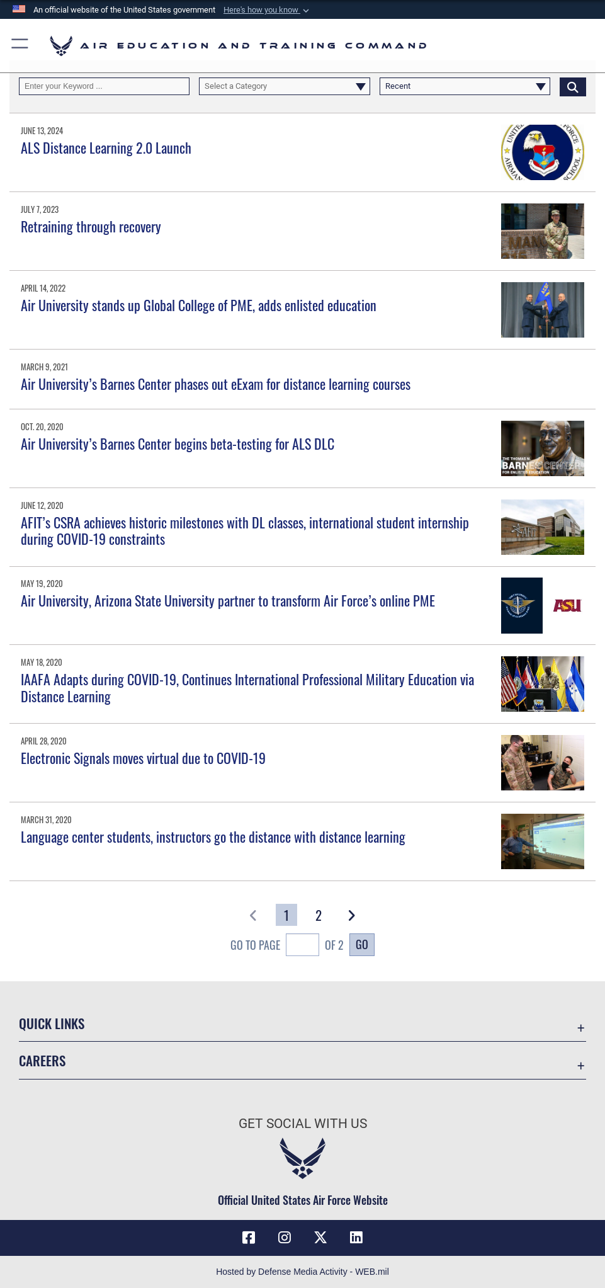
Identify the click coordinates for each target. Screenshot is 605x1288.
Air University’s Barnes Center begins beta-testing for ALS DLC (177, 443)
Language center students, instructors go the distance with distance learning (213, 836)
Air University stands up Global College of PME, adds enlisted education (198, 305)
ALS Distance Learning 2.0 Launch (106, 147)
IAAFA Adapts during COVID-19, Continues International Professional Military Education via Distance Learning (247, 687)
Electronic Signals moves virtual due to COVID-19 (143, 758)
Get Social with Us (303, 1123)
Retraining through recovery (91, 226)
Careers (42, 1060)
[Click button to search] (573, 86)
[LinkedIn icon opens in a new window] (356, 1237)
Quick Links (51, 1023)
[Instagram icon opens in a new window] (284, 1237)
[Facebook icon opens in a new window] (248, 1237)
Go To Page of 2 (287, 946)
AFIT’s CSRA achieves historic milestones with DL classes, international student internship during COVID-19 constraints (245, 530)
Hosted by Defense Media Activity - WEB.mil (302, 1272)
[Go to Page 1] (286, 915)
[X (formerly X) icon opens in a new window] (320, 1237)
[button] (267, 10)
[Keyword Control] (104, 86)
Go (362, 944)
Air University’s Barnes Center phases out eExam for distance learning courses (215, 383)
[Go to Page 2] (318, 915)
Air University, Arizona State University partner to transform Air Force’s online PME (228, 600)
